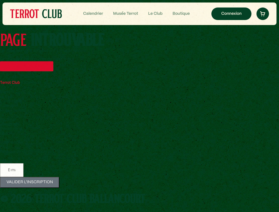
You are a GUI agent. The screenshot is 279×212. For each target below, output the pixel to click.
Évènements (11, 101)
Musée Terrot (125, 14)
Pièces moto (11, 128)
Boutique (181, 14)
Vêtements (9, 124)
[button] (262, 14)
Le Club (155, 14)
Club (36, 13)
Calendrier (93, 14)
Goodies (7, 133)
